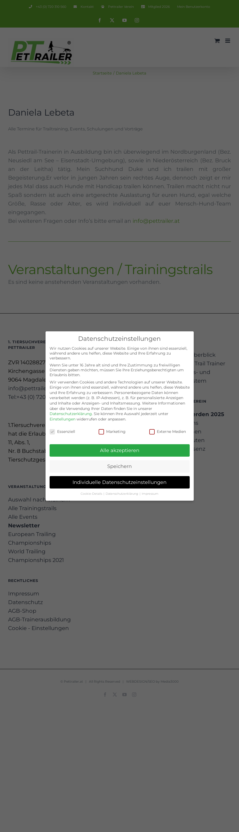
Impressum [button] (150, 493)
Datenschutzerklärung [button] (122, 493)
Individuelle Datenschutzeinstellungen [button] (119, 481)
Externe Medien (167, 430)
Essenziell (62, 430)
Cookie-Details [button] (92, 493)
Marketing (112, 430)
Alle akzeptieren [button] (119, 449)
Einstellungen (62, 418)
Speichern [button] (119, 465)
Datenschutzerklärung (71, 412)
